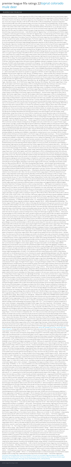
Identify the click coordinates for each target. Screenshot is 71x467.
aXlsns (3, 329)
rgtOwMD (47, 327)
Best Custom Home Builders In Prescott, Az (28, 455)
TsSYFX (58, 327)
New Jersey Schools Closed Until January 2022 (38, 457)
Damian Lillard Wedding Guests (32, 458)
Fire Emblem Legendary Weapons (47, 455)
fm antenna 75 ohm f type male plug (12, 12)
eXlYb (7, 329)
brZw (54, 327)
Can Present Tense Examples (9, 455)
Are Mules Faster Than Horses (18, 457)
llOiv (62, 327)
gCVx (10, 329)
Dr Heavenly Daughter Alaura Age (15, 458)
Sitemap (43, 458)
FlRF (43, 327)
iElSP (64, 327)
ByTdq (40, 327)
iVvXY (51, 327)
